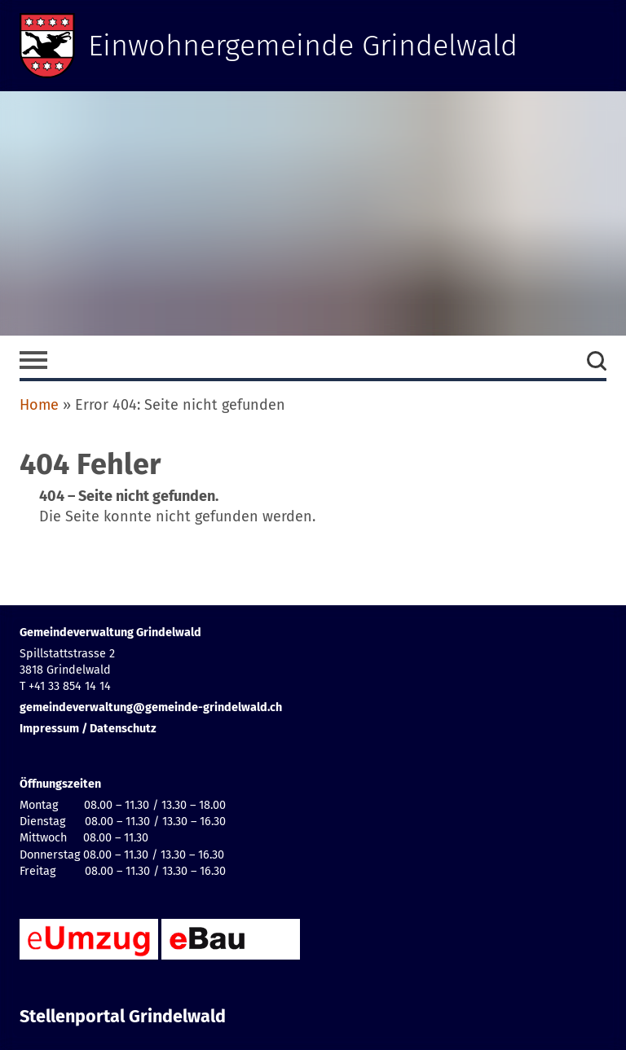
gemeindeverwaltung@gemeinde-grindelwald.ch (151, 707)
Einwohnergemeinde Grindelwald (303, 46)
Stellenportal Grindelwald (123, 1016)
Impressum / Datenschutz (88, 729)
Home (39, 405)
